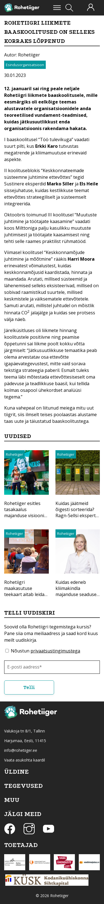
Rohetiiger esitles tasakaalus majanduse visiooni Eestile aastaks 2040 (25, 512)
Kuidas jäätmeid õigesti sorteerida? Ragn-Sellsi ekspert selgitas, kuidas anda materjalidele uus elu (77, 515)
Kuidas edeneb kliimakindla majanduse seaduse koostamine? (76, 591)
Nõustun (45, 651)
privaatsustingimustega (55, 651)
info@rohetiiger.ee (20, 750)
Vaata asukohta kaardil (24, 760)
